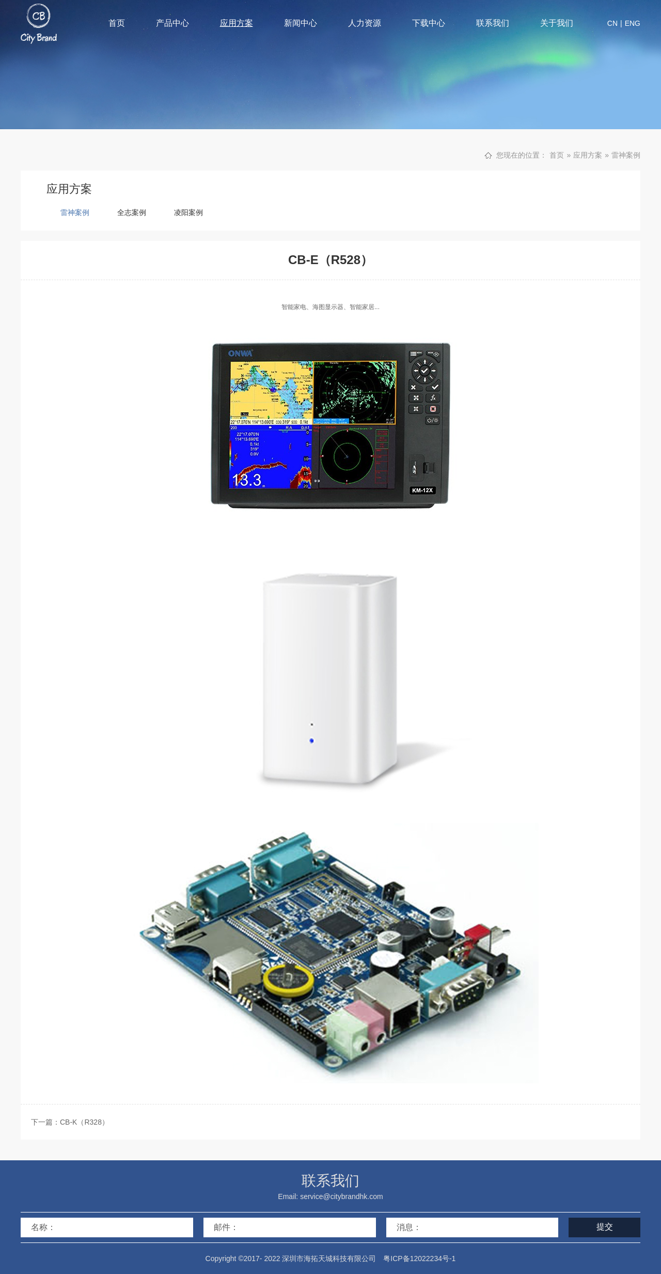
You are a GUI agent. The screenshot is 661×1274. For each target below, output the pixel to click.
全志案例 (131, 212)
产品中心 (172, 23)
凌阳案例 (188, 212)
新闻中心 (300, 23)
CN (612, 23)
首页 (116, 23)
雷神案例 (625, 155)
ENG (632, 23)
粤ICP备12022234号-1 (419, 1258)
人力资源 (364, 23)
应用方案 (236, 23)
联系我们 (492, 23)
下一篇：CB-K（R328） (70, 1122)
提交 (604, 1226)
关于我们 (556, 23)
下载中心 (428, 23)
